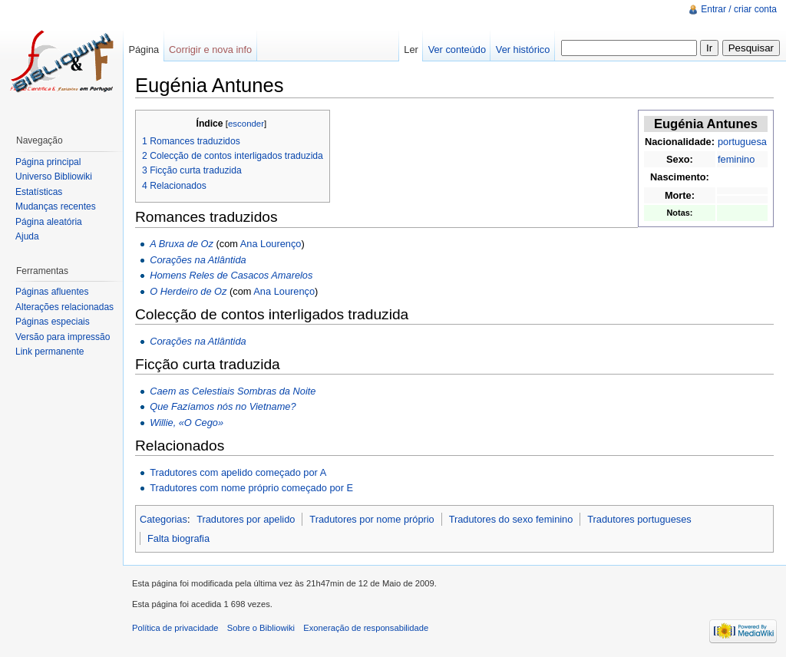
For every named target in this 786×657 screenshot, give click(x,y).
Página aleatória (48, 221)
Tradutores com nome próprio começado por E (251, 488)
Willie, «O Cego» (186, 422)
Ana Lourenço (271, 243)
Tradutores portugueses (639, 519)
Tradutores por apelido (245, 519)
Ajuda (27, 236)
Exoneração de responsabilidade (365, 627)
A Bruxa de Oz (181, 243)
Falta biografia (178, 538)
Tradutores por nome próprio (371, 519)
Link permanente (49, 351)
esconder (246, 123)
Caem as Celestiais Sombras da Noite (232, 391)
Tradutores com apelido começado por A (238, 472)
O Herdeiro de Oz (188, 291)
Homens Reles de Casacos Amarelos (231, 275)
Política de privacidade (175, 627)
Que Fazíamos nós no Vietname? (223, 406)
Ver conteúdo (457, 49)
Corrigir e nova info (210, 49)
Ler (411, 49)
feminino (736, 159)
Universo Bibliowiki (53, 176)
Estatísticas (38, 192)
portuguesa (742, 141)
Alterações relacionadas (64, 307)
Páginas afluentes (51, 291)
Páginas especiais (52, 321)
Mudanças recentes (55, 206)
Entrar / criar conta (739, 9)
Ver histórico (523, 49)
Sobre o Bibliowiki (261, 627)
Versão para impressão (62, 337)
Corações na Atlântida (198, 260)
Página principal (48, 162)
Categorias (163, 519)
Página (143, 49)
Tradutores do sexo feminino (511, 519)
